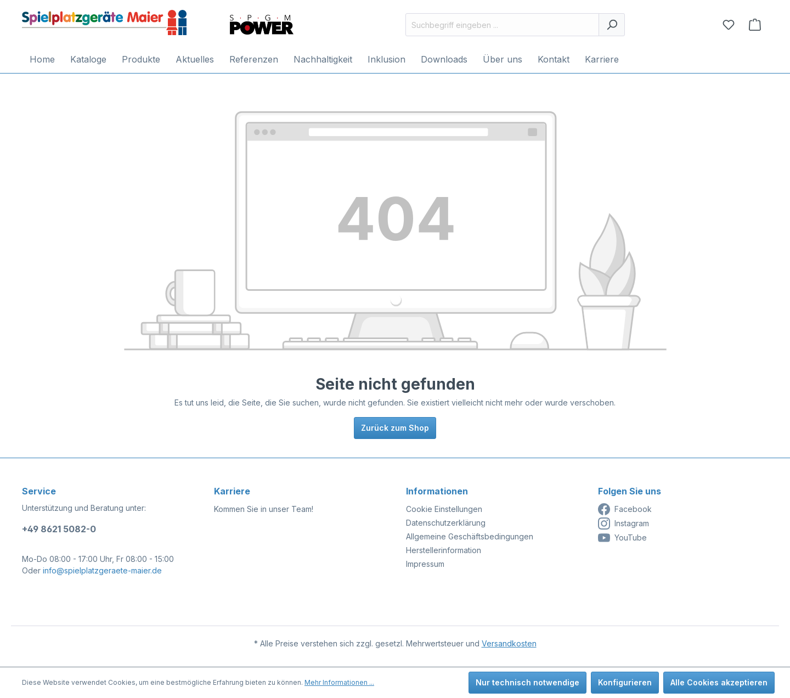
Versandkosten (509, 643)
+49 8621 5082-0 (59, 529)
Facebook (625, 509)
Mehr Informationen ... (339, 682)
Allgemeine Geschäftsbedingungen (469, 536)
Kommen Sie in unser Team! (263, 509)
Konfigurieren (625, 682)
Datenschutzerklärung (446, 522)
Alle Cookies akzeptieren (719, 682)
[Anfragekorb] (755, 25)
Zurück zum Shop (395, 427)
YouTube (622, 538)
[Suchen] (612, 24)
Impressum (425, 563)
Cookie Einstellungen (444, 509)
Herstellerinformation (443, 550)
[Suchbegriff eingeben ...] (502, 24)
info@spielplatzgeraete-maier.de (102, 570)
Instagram (623, 523)
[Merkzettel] (728, 25)
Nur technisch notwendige (527, 682)
